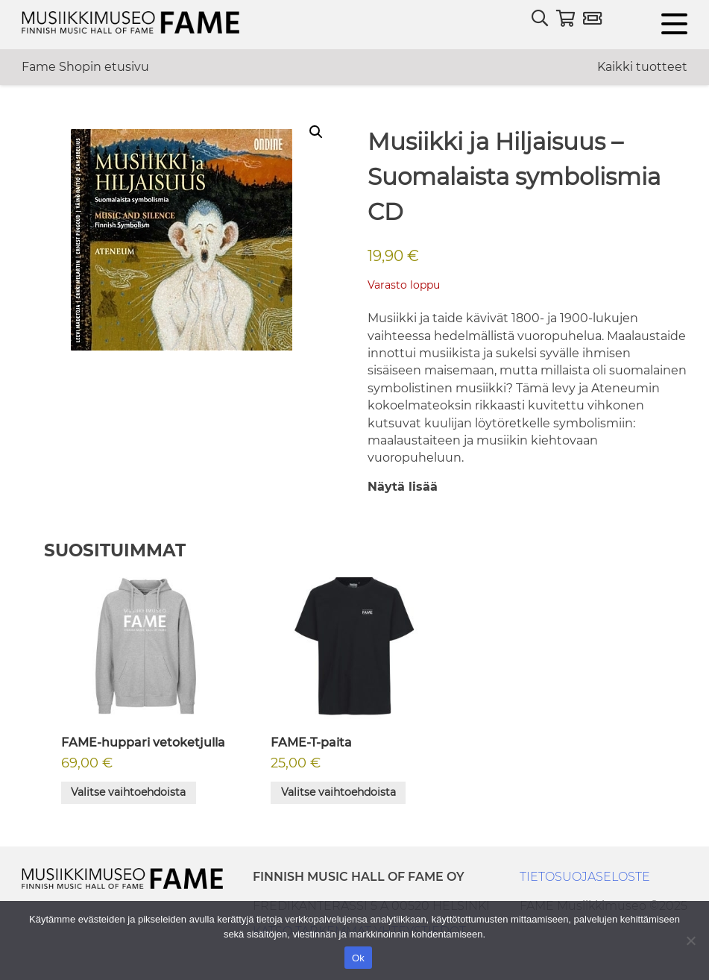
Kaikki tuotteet (642, 67)
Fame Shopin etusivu (85, 67)
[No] (690, 940)
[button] (316, 132)
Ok (358, 958)
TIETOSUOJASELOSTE (585, 877)
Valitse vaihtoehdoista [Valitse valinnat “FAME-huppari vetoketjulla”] (128, 792)
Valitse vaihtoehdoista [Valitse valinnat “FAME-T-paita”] (338, 792)
